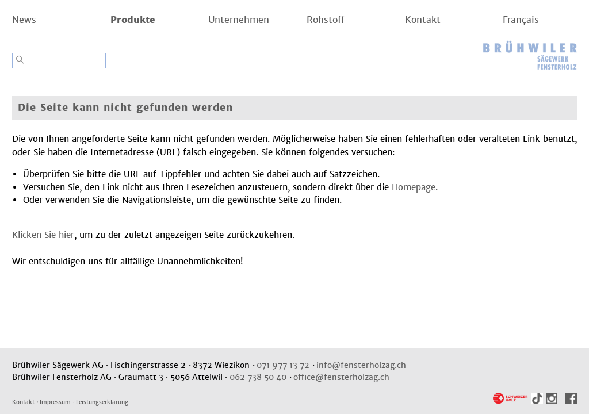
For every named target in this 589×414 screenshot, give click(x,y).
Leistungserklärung (102, 402)
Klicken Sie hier (43, 234)
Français (521, 20)
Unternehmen (238, 20)
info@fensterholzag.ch (361, 365)
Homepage (413, 187)
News (24, 20)
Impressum (55, 402)
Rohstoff (326, 20)
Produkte (132, 20)
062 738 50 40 (258, 377)
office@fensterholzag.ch (341, 377)
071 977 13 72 (283, 365)
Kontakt (423, 20)
